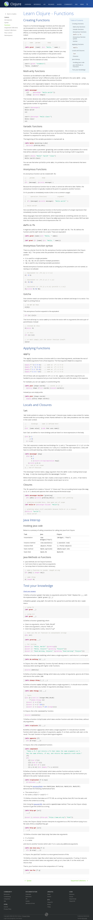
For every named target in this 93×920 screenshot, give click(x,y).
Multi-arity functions (79, 27)
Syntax (6, 22)
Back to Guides (10, 14)
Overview (28, 4)
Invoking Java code (78, 62)
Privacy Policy (7, 909)
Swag (48, 907)
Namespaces (8, 35)
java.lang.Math (38, 786)
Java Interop (76, 59)
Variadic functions (78, 29)
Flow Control (8, 33)
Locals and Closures (78, 50)
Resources (7, 894)
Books (49, 904)
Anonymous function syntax (79, 38)
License (6, 907)
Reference (28, 896)
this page (84, 918)
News (82, 4)
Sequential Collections (11, 27)
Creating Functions (78, 24)
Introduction (8, 20)
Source (71, 896)
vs (77, 34)
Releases (51, 4)
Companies (7, 899)
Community (68, 4)
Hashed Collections (10, 30)
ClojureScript (72, 899)
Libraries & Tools (30, 903)
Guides (59, 4)
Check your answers (29, 591)
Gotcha (75, 41)
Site (5, 901)
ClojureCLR (72, 901)
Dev (76, 4)
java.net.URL (38, 804)
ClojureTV (50, 902)
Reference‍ (37, 4)
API (45, 4)
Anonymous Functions (79, 32)
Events (49, 896)
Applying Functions (78, 44)
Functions (7, 25)
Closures (75, 56)
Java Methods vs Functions (78, 65)
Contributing (7, 896)
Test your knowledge (78, 70)
